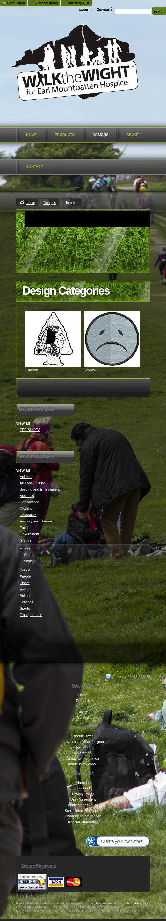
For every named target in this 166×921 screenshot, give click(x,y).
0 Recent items (46, 3)
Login (83, 9)
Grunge (26, 540)
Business (27, 496)
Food (24, 527)
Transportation (31, 615)
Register (103, 9)
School (25, 595)
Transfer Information (83, 822)
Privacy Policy (83, 794)
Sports (25, 608)
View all (23, 423)
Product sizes (82, 736)
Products (65, 135)
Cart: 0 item (16, 3)
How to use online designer (83, 742)
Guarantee (83, 753)
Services (26, 602)
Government (29, 534)
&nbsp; (53, 339)
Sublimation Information (83, 811)
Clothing (26, 508)
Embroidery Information (83, 816)
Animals (26, 477)
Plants (25, 583)
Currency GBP (79, 3)
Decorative (28, 515)
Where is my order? (83, 764)
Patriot (25, 570)
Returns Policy (83, 747)
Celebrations (30, 502)
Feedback (82, 788)
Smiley (89, 370)
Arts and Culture (32, 483)
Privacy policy (138, 903)
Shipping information (83, 758)
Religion (26, 589)
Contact (34, 166)
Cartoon (31, 370)
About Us (83, 783)
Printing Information (83, 805)
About (132, 135)
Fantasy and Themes (36, 521)
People (25, 576)
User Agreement (83, 799)
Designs (101, 135)
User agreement (106, 903)
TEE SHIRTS (30, 430)
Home (31, 135)
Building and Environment (40, 489)
